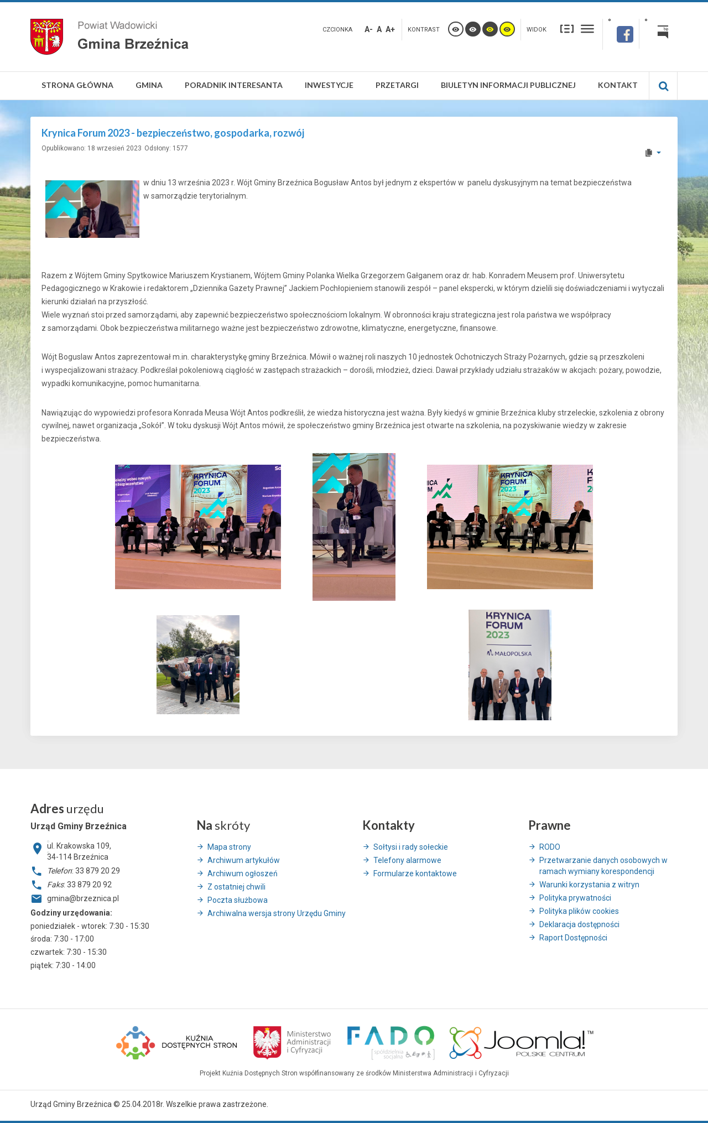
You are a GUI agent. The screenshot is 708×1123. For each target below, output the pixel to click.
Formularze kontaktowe (415, 873)
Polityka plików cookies (579, 911)
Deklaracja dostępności (579, 924)
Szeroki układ (587, 28)
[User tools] (652, 152)
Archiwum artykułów (243, 860)
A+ (390, 29)
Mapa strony (229, 847)
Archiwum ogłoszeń (242, 873)
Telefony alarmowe (407, 860)
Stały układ (567, 28)
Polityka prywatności (575, 897)
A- (369, 29)
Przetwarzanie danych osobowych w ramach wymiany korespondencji (603, 866)
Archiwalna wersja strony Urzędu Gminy (276, 913)
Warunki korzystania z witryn (589, 884)
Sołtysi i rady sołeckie (410, 847)
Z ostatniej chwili (236, 886)
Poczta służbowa (237, 900)
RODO (549, 847)
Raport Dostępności (573, 937)
